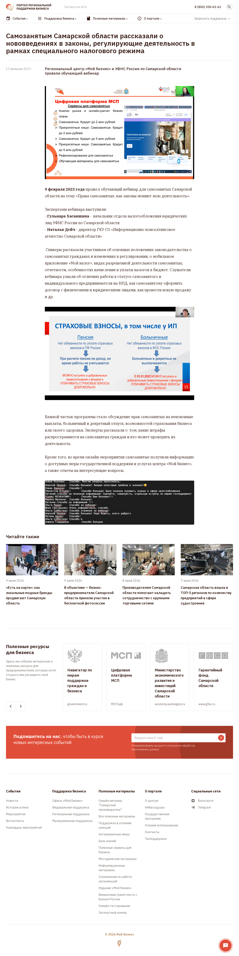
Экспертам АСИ (75, 7)
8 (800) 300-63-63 (208, 7)
